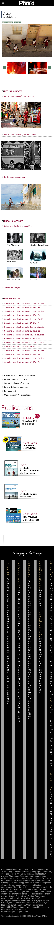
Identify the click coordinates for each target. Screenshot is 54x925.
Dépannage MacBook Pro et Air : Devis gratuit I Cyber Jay (40, 665)
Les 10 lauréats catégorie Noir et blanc (20, 134)
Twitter (18, 685)
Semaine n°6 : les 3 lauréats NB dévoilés (21, 346)
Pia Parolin (34, 263)
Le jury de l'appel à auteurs (15, 387)
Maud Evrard (34, 280)
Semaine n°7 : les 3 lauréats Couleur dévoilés (23, 350)
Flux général (51, 581)
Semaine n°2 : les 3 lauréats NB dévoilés (21, 315)
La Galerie (29, 648)
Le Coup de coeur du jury (14, 177)
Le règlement (9, 391)
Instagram (18, 669)
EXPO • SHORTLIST (12, 221)
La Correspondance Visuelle (29, 678)
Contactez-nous (8, 681)
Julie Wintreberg (13, 245)
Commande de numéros (51, 802)
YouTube (18, 706)
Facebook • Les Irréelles (18, 653)
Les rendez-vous (51, 655)
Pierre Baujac (12, 261)
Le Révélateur (29, 659)
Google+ (18, 678)
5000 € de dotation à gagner (15, 383)
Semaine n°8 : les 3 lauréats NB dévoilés (21, 362)
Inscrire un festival (51, 736)
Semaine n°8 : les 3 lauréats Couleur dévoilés (23, 358)
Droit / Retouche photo (51, 848)
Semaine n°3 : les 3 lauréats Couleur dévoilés (23, 319)
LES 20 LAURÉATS (12, 91)
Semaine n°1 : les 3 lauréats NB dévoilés (21, 307)
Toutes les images (11, 287)
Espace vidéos (29, 713)
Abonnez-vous (8, 584)
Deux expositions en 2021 (14, 379)
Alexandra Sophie (13, 280)
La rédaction (51, 831)
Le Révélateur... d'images (51, 613)
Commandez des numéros (8, 604)
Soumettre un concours (51, 755)
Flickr (18, 700)
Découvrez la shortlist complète (17, 226)
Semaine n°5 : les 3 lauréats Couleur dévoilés (23, 335)
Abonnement (51, 819)
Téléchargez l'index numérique (8, 632)
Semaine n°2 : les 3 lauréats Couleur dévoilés (23, 311)
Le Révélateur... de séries (51, 635)
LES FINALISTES (11, 298)
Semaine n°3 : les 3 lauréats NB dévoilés (21, 323)
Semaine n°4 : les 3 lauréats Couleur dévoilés (23, 327)
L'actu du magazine (51, 594)
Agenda (29, 694)
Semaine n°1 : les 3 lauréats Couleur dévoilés (23, 303)
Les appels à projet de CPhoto (29, 621)
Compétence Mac (40, 598)
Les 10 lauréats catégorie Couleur (18, 96)
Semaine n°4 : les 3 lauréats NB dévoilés (21, 331)
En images (29, 639)
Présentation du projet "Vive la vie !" (18, 375)
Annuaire (29, 702)
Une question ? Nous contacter (16, 395)
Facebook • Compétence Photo (18, 602)
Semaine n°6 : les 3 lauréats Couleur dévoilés (23, 342)
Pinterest (18, 693)
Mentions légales (8, 696)
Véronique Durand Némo (39, 245)
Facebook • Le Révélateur (18, 630)
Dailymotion (18, 716)
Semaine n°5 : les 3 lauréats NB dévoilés (21, 339)
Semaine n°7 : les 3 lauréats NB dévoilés (21, 354)
